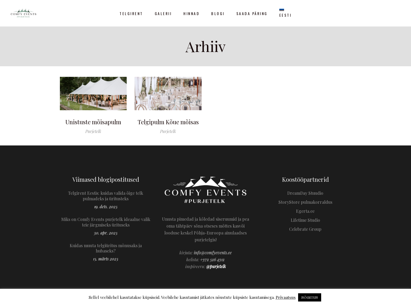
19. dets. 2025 (105, 206)
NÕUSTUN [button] (309, 297)
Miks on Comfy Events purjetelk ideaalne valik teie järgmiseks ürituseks (105, 222)
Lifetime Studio (305, 220)
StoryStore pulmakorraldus (305, 202)
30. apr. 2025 (105, 233)
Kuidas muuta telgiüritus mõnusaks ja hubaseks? (106, 248)
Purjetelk (93, 131)
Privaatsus (286, 297)
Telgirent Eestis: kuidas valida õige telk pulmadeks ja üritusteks (105, 195)
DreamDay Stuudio (305, 193)
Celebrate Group (305, 229)
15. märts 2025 (105, 258)
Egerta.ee (305, 211)
